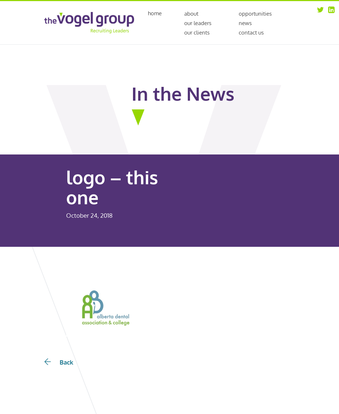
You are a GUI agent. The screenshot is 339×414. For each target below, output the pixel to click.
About (191, 13)
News (245, 23)
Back (58, 362)
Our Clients (197, 32)
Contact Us (251, 32)
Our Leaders (197, 23)
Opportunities (255, 13)
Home (155, 14)
